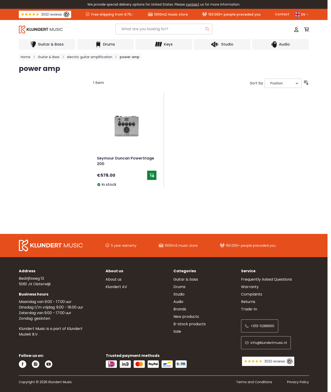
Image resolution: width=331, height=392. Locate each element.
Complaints (251, 294)
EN (302, 14)
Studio (179, 294)
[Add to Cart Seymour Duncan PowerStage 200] (151, 175)
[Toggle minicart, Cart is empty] (305, 29)
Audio (178, 301)
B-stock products (189, 324)
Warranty (250, 286)
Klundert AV (116, 286)
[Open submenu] (47, 44)
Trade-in (249, 309)
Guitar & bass (185, 279)
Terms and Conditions (254, 382)
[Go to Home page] (67, 29)
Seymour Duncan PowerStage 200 (125, 161)
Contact (282, 14)
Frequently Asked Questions (266, 279)
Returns (248, 301)
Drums (179, 286)
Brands (179, 309)
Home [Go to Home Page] (25, 57)
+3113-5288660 (259, 326)
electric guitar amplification (89, 57)
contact (192, 4)
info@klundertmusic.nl (266, 342)
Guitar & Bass (49, 57)
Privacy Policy (298, 382)
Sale (177, 331)
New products (186, 316)
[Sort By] (283, 83)
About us (114, 279)
